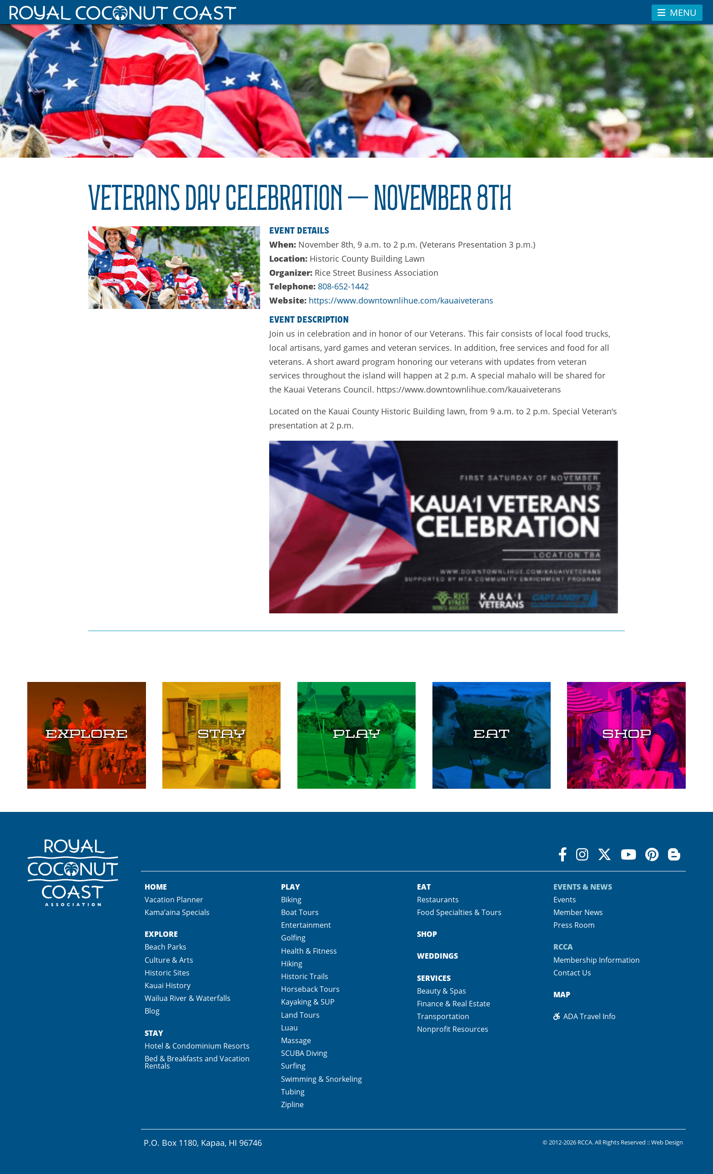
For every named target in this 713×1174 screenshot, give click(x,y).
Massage (296, 1040)
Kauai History (168, 985)
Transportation (443, 1016)
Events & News (582, 887)
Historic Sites (167, 973)
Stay (154, 1033)
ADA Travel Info (584, 1016)
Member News (578, 912)
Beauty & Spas (441, 991)
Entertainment (306, 925)
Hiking (291, 964)
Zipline (292, 1104)
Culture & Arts (169, 960)
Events (564, 900)
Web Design (667, 1142)
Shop (427, 934)
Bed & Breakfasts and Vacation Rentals (197, 1062)
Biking (291, 900)
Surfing (293, 1066)
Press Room (574, 925)
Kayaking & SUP (308, 1002)
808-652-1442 (343, 286)
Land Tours (300, 1015)
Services (434, 978)
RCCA (563, 947)
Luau (289, 1028)
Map (561, 995)
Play (290, 887)
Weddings (437, 956)
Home (156, 887)
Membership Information (596, 960)
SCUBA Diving (304, 1053)
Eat (424, 887)
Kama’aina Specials (177, 912)
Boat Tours (300, 912)
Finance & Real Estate (453, 1004)
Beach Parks (165, 947)
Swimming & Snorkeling (321, 1079)
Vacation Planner (174, 900)
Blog (152, 1011)
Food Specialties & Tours (459, 912)
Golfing (293, 938)
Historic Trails (304, 976)
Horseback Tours (310, 989)
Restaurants (438, 900)
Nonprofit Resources (452, 1029)
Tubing (293, 1092)
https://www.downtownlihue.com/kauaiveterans (401, 300)
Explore (161, 934)
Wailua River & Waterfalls (188, 998)
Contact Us (572, 973)
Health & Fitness (309, 951)
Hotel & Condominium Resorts (197, 1046)
